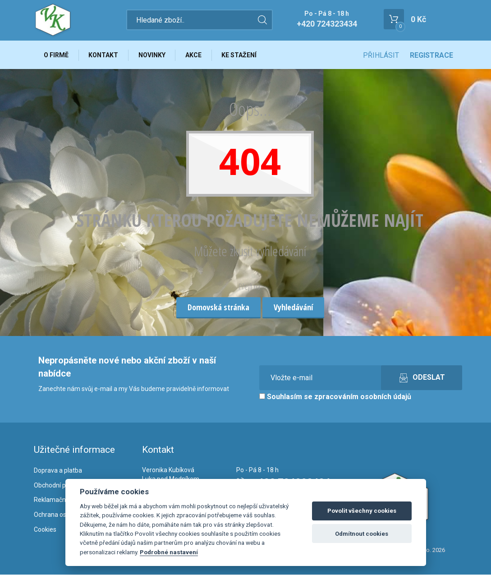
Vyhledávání (293, 307)
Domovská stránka (218, 307)
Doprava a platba (58, 470)
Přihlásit (381, 55)
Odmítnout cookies (361, 533)
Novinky (152, 55)
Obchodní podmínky (62, 485)
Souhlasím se (335, 397)
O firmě (56, 55)
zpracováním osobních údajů (362, 397)
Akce (195, 55)
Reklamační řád (56, 500)
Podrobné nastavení (169, 552)
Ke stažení (240, 55)
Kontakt (104, 55)
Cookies (45, 530)
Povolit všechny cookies (361, 510)
